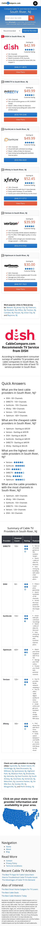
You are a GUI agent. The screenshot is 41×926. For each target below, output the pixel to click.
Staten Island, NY (28, 766)
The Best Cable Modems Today (14, 896)
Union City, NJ (29, 312)
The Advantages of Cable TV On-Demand (18, 880)
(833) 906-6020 (20, 160)
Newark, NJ (11, 307)
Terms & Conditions (14, 866)
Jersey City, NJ (21, 307)
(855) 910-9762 (20, 246)
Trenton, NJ (31, 310)
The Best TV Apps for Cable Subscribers (18, 875)
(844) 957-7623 (20, 284)
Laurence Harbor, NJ (24, 781)
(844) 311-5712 (20, 198)
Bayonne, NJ (12, 315)
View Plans (20, 72)
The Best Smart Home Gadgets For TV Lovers (20, 889)
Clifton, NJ (22, 310)
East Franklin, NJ (24, 776)
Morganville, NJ (10, 786)
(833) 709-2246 (20, 114)
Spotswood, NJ (20, 771)
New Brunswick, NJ (23, 768)
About (8, 849)
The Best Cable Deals (10, 892)
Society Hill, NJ (20, 784)
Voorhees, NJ (18, 779)
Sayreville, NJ (15, 766)
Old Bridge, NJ (9, 768)
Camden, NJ (8, 312)
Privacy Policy (11, 863)
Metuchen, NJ (9, 781)
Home (8, 846)
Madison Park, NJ (18, 773)
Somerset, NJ (30, 779)
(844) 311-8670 (20, 67)
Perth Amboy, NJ (27, 786)
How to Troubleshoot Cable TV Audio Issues (20, 877)
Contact (9, 860)
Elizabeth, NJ (12, 310)
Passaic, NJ (18, 312)
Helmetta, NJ (12, 776)
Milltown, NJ (9, 771)
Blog (8, 852)
